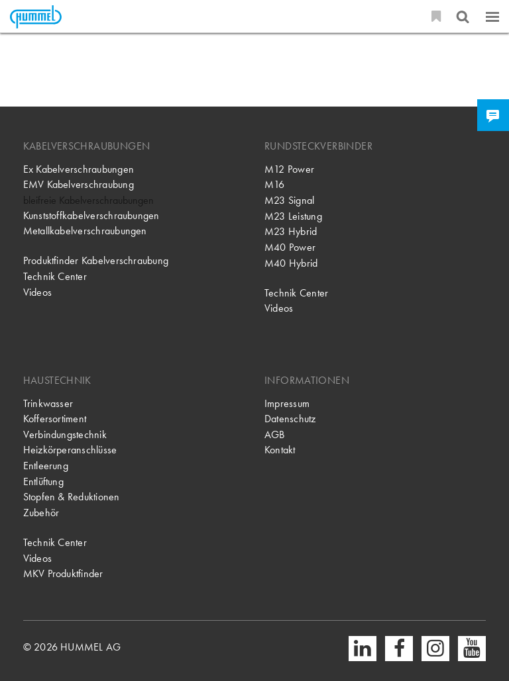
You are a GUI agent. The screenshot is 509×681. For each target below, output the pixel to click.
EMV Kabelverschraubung (78, 184)
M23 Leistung (293, 216)
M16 (274, 184)
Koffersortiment (55, 419)
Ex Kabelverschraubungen (78, 169)
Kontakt (280, 450)
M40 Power (289, 247)
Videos (37, 292)
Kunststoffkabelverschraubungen (91, 215)
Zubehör (41, 513)
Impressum (287, 403)
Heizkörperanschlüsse (70, 450)
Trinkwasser (48, 403)
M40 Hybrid (290, 263)
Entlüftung (43, 481)
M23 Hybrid (290, 231)
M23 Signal (289, 200)
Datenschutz (290, 419)
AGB (274, 434)
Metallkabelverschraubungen (85, 231)
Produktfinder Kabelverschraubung (95, 260)
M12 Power (289, 169)
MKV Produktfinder (63, 573)
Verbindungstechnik (65, 434)
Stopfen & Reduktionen (71, 497)
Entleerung (45, 466)
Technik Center (55, 276)
